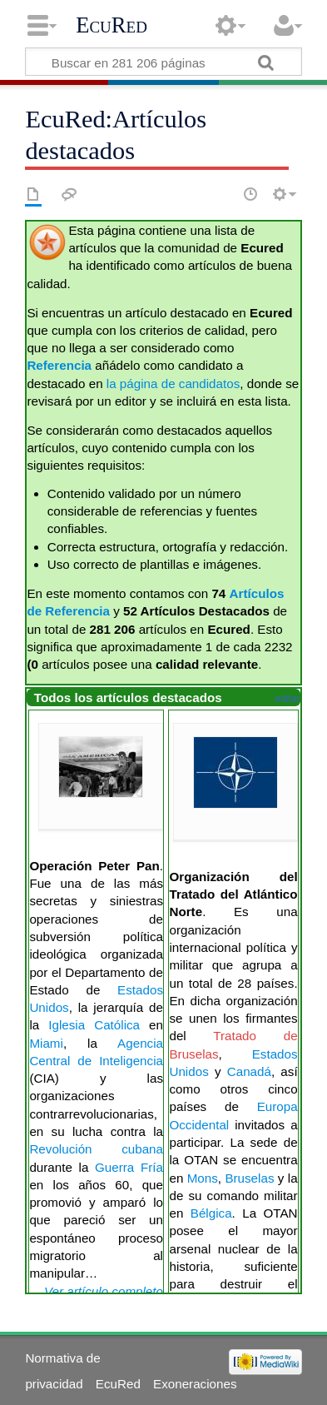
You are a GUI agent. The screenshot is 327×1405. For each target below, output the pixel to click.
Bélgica (211, 1213)
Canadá (249, 1071)
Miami (46, 1043)
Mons (202, 1178)
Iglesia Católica (94, 1025)
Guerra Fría (129, 1167)
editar (287, 699)
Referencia (59, 365)
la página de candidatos (173, 383)
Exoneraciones (194, 1384)
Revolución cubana (96, 1149)
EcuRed (111, 24)
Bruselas (249, 1178)
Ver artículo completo (103, 1291)
